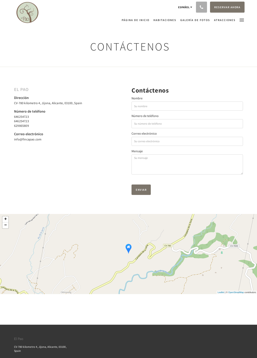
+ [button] (5, 219)
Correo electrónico (144, 133)
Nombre (137, 98)
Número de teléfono (145, 116)
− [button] (5, 225)
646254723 (21, 117)
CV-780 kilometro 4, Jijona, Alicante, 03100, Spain (48, 103)
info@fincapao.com (27, 139)
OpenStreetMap (236, 292)
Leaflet (221, 292)
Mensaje (137, 151)
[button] (242, 20)
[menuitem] (136, 20)
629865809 (21, 126)
